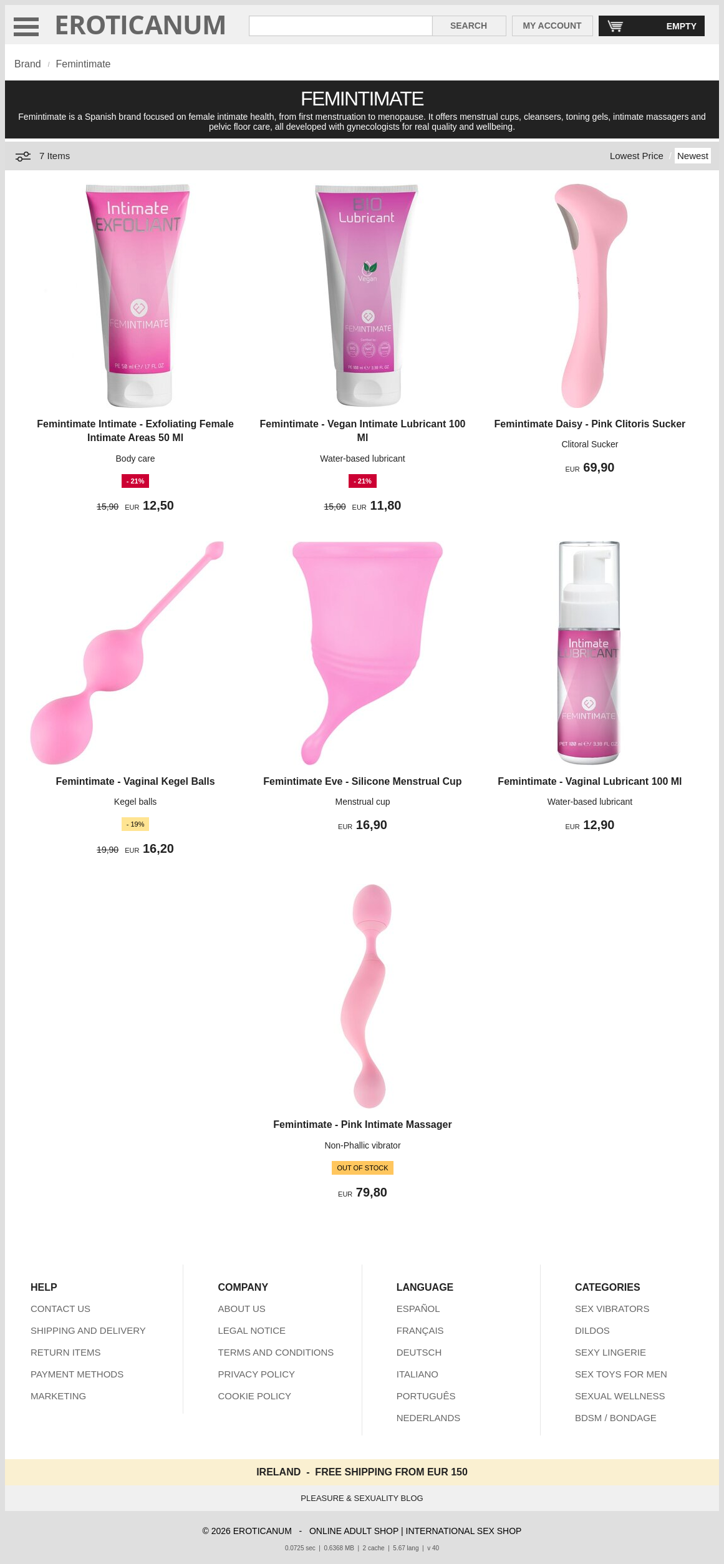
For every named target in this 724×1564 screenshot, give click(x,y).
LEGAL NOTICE (252, 1330)
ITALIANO (417, 1374)
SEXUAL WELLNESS (620, 1396)
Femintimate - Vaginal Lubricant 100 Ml (590, 781)
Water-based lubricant (362, 459)
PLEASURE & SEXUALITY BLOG (362, 1498)
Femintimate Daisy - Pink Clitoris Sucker (590, 424)
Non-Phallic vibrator (362, 1145)
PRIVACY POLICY (256, 1374)
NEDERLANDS (429, 1417)
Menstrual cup (362, 802)
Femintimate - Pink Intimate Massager (362, 1124)
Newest (692, 155)
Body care (135, 459)
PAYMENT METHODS (77, 1374)
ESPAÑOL (418, 1308)
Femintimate (83, 64)
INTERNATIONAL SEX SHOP (464, 1531)
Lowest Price (637, 155)
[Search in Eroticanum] (341, 26)
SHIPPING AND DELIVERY (88, 1330)
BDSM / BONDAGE (616, 1417)
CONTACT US (60, 1308)
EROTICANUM (140, 24)
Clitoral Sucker (589, 444)
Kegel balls (135, 802)
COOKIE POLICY (254, 1396)
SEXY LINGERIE (610, 1352)
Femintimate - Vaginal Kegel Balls (135, 781)
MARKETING (58, 1396)
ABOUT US (241, 1308)
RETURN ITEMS (66, 1352)
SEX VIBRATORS (612, 1308)
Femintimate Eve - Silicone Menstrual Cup (362, 781)
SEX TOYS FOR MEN (621, 1374)
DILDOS (592, 1330)
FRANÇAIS (420, 1330)
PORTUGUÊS (426, 1396)
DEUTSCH (419, 1352)
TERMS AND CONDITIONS (276, 1352)
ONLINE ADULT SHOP (353, 1531)
